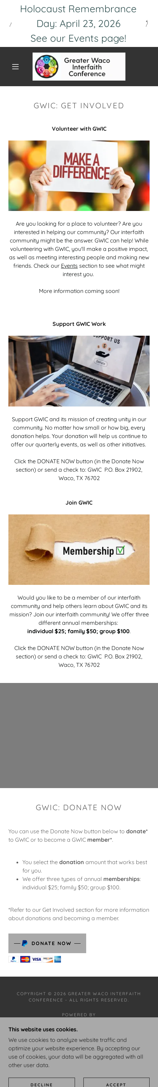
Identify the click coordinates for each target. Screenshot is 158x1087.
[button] (15, 67)
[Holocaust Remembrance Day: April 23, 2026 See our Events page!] (79, 23)
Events (69, 265)
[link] (79, 67)
